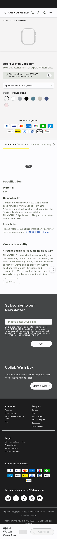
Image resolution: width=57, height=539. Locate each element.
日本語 (24, 511)
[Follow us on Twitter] (32, 498)
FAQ (33, 413)
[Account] (38, 12)
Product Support (38, 416)
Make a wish (41, 385)
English (6, 511)
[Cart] (32, 12)
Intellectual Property (13, 451)
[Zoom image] (28, 36)
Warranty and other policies (15, 442)
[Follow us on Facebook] (16, 498)
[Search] (44, 12)
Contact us (36, 423)
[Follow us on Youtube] (40, 498)
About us (8, 410)
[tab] (16, 144)
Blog (6, 422)
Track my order (37, 426)
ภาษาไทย (25, 515)
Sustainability (10, 413)
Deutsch (41, 511)
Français (32, 511)
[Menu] (50, 12)
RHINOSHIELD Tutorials (38, 232)
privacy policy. (32, 335)
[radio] (6, 99)
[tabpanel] (28, 221)
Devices (35, 410)
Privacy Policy (10, 445)
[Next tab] (54, 145)
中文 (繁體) (15, 511)
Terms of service (11, 448)
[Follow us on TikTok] (24, 498)
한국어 (33, 515)
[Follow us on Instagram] (8, 498)
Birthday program (38, 420)
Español (50, 511)
